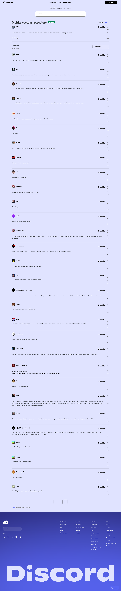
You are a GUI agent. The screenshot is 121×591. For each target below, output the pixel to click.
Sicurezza (93, 527)
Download (63, 524)
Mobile (69, 8)
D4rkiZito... (19, 157)
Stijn (17, 319)
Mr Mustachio (20, 348)
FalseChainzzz (20, 246)
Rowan (18, 260)
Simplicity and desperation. (24, 290)
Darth (17, 275)
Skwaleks (18, 84)
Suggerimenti (53, 2)
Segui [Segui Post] (101, 22)
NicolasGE (19, 186)
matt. (17, 395)
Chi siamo (78, 524)
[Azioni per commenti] (107, 62)
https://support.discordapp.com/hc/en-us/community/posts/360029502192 (36, 373)
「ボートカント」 (20, 230)
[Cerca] (60, 14)
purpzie (18, 142)
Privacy (108, 527)
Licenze (108, 540)
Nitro (61, 527)
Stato (61, 530)
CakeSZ (18, 413)
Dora (17, 201)
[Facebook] (12, 38)
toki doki (18, 172)
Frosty (18, 442)
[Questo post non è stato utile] (107, 32)
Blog (92, 530)
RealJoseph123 (20, 472)
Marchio (77, 530)
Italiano (8, 529)
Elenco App (63, 533)
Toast (17, 128)
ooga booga (19, 334)
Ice (17, 69)
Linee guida (109, 535)
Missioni (93, 544)
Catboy (18, 304)
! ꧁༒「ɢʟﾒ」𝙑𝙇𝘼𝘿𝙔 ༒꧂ (23, 428)
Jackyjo (18, 113)
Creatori (93, 536)
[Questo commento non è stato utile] (107, 59)
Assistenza (94, 524)
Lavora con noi (79, 527)
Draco (17, 486)
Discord (52, 8)
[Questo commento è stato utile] (107, 54)
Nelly (17, 26)
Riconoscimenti (110, 537)
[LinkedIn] (17, 38)
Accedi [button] (111, 2)
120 (107, 38)
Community (94, 538)
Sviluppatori (94, 541)
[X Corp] (15, 38)
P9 (16, 381)
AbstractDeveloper (21, 365)
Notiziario (78, 533)
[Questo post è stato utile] (107, 27)
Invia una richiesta (65, 2)
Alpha (17, 54)
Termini (108, 524)
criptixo (18, 216)
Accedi (13, 507)
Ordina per (99, 46)
